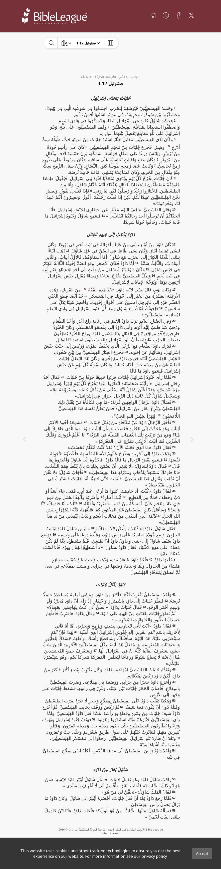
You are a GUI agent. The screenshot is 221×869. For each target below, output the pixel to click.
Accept (202, 853)
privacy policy (154, 856)
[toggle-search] (52, 42)
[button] (169, 145)
